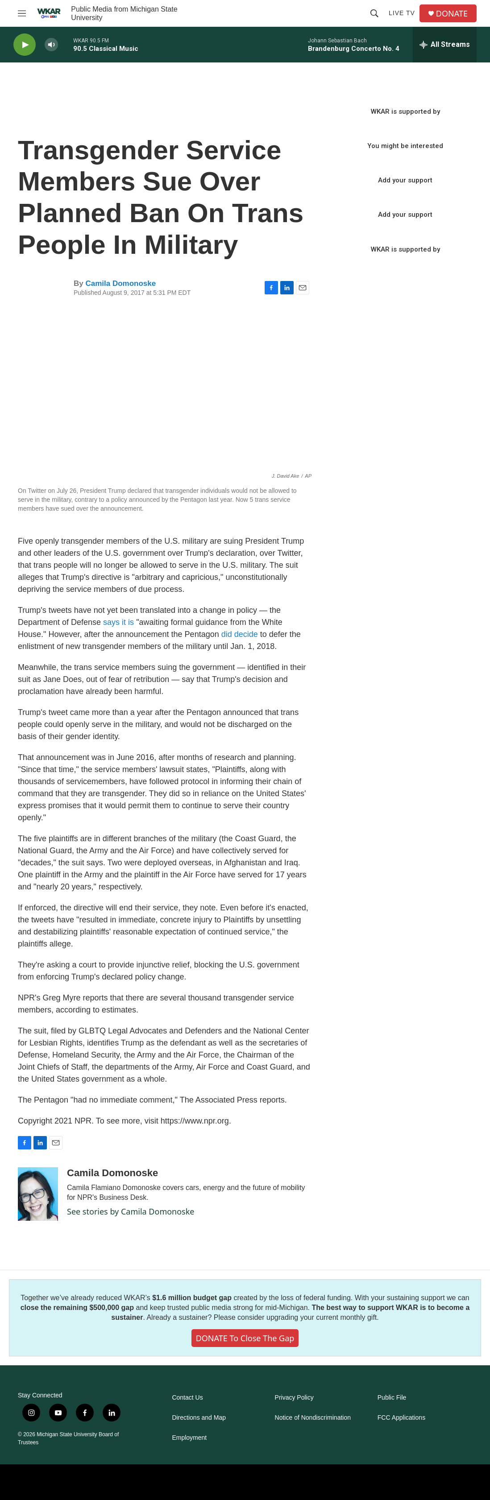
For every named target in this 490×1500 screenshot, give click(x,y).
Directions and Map (199, 1417)
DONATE (452, 13)
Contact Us (187, 1397)
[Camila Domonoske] (38, 1194)
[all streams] (445, 44)
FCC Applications (401, 1417)
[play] (24, 45)
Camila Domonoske (120, 283)
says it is (118, 622)
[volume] (51, 45)
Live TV (402, 13)
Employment (189, 1437)
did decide (239, 634)
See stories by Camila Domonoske (131, 1211)
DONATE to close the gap (245, 1338)
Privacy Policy (294, 1397)
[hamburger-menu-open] (21, 13)
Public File (392, 1397)
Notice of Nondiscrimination (313, 1417)
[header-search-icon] (374, 13)
